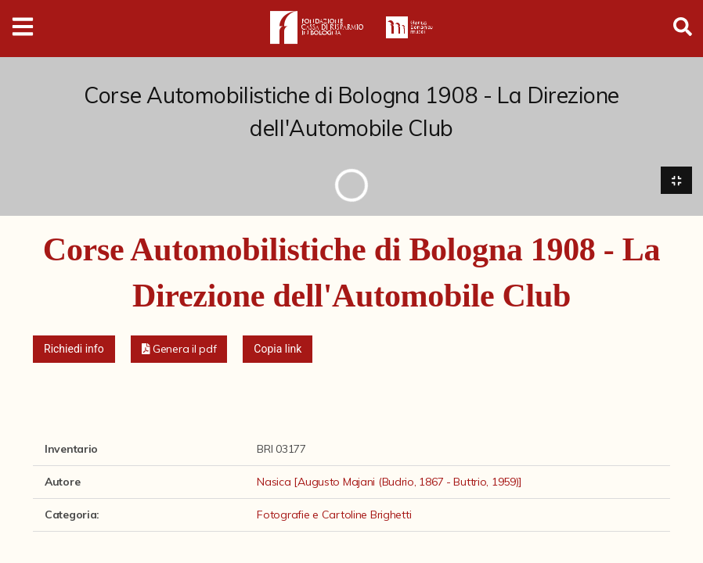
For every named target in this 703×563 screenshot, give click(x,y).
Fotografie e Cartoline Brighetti (334, 514)
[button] (179, 349)
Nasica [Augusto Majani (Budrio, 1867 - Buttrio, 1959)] (389, 482)
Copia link (277, 348)
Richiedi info (74, 348)
